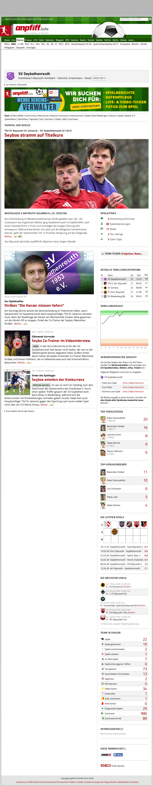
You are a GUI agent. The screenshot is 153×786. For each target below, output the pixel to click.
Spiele (121, 115)
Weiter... (8, 236)
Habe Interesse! (136, 382)
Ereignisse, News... (131, 253)
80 (107, 224)
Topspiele (33, 119)
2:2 (146, 551)
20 (145, 419)
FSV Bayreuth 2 (116, 612)
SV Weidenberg (115, 296)
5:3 (146, 555)
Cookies (135, 782)
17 (107, 229)
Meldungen (102, 115)
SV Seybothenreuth (117, 279)
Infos (125, 382)
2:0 (146, 564)
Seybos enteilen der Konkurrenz (58, 379)
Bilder (21, 115)
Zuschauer (73, 119)
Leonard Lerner (114, 434)
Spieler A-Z (130, 115)
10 (145, 480)
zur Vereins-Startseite (16, 84)
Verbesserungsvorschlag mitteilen (101, 782)
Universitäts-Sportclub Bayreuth (119, 605)
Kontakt (51, 782)
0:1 (146, 568)
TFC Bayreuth (115, 619)
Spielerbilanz (10, 119)
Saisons (113, 115)
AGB (30, 782)
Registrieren (43, 18)
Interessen (64, 115)
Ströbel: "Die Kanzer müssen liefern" (34, 305)
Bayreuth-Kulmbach (13, 18)
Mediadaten (124, 782)
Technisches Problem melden (70, 782)
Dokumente (42, 115)
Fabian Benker (113, 442)
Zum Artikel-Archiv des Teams (20, 411)
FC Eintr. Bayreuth (116, 292)
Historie (53, 115)
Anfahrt (127, 586)
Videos (58, 119)
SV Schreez (113, 287)
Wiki (65, 119)
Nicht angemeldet (29, 18)
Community (30, 115)
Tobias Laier (112, 496)
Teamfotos (23, 119)
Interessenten (77, 115)
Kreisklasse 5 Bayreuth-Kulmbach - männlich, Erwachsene (50, 78)
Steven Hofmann (115, 451)
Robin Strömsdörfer (116, 418)
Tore (41, 119)
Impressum (21, 782)
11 (145, 472)
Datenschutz (40, 782)
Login (51, 18)
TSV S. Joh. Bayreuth (117, 283)
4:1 (146, 546)
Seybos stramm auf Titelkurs (33, 134)
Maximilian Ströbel (115, 426)
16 (145, 427)
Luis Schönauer (114, 488)
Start (6, 115)
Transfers (49, 119)
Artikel (14, 115)
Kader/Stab (90, 115)
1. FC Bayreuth (116, 593)
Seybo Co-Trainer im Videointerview (61, 340)
